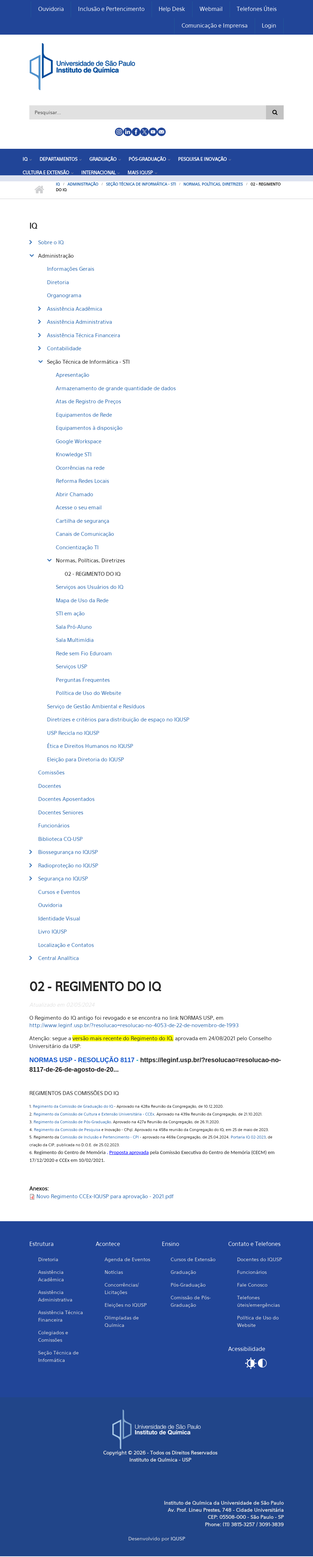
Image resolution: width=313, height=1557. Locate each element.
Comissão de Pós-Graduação (191, 1301)
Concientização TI (77, 547)
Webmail (210, 9)
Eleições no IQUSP (126, 1305)
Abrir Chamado (74, 494)
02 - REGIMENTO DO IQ (92, 574)
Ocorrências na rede (80, 468)
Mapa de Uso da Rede (82, 600)
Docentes (49, 786)
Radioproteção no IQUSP (68, 865)
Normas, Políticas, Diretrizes (213, 184)
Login (269, 26)
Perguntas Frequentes (83, 680)
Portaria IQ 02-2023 (248, 1137)
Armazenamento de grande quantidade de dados (116, 388)
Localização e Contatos (66, 945)
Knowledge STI (73, 455)
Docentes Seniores (60, 812)
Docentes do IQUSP (259, 1260)
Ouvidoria (50, 9)
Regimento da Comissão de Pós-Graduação (72, 1122)
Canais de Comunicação (85, 534)
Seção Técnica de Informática (58, 1356)
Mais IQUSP (140, 173)
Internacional (98, 173)
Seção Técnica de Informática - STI (141, 184)
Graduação (103, 160)
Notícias (114, 1272)
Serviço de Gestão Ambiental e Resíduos (96, 706)
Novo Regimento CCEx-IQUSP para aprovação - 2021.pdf (105, 1196)
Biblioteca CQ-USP (60, 839)
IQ (25, 160)
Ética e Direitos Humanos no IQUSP (90, 746)
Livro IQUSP (52, 932)
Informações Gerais (70, 269)
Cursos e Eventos (59, 892)
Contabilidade (64, 349)
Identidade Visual (59, 918)
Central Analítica (58, 958)
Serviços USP (71, 667)
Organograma (64, 296)
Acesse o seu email (79, 508)
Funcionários (54, 826)
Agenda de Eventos (127, 1260)
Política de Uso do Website (88, 693)
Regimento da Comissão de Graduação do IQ (73, 1107)
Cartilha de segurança (82, 521)
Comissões (51, 773)
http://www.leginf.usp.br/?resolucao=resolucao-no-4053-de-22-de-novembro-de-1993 (134, 1026)
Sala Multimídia (75, 640)
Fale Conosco (252, 1285)
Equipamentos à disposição (89, 428)
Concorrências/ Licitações (122, 1288)
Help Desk (171, 9)
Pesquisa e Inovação (202, 160)
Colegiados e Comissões (53, 1336)
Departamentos (58, 160)
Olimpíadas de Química (122, 1321)
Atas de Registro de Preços (88, 402)
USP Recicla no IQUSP (73, 733)
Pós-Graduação (147, 160)
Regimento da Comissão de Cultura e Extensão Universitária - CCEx (93, 1114)
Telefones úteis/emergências (258, 1301)
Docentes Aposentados (66, 799)
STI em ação (70, 614)
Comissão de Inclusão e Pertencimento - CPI (100, 1137)
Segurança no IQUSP (63, 879)
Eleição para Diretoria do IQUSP (85, 759)
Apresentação (72, 375)
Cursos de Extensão (193, 1260)
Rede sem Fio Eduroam (84, 653)
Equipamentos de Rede (84, 415)
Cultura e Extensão (46, 173)
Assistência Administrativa (79, 322)
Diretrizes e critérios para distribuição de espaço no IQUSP (118, 720)
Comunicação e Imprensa (214, 26)
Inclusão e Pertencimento (110, 9)
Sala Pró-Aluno (74, 627)
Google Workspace (78, 441)
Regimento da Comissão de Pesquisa (67, 1130)
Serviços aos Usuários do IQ (89, 587)
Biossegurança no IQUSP (68, 852)
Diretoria (58, 282)
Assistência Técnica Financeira (83, 335)
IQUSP (178, 1539)
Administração (82, 184)
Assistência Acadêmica (74, 309)
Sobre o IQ (51, 243)
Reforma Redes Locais (82, 481)
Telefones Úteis (257, 9)
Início (39, 190)
